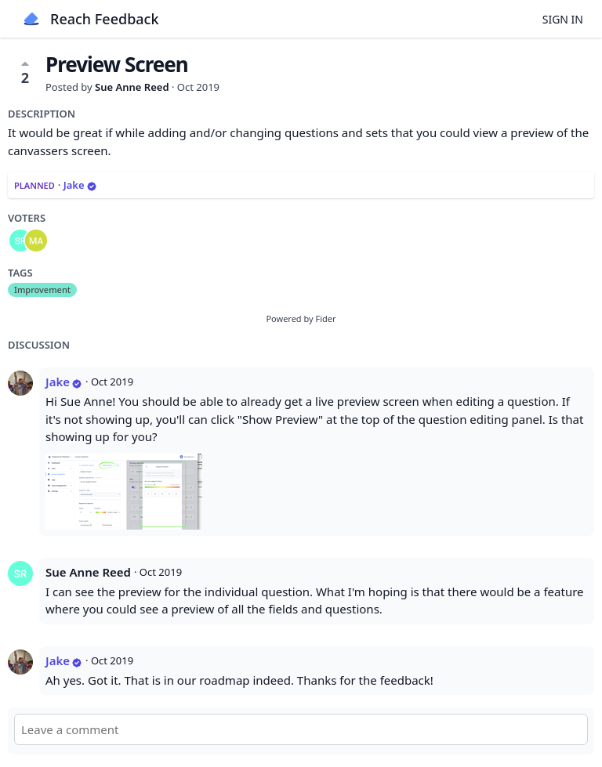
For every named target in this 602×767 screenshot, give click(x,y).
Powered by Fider (300, 318)
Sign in (562, 19)
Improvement (42, 289)
